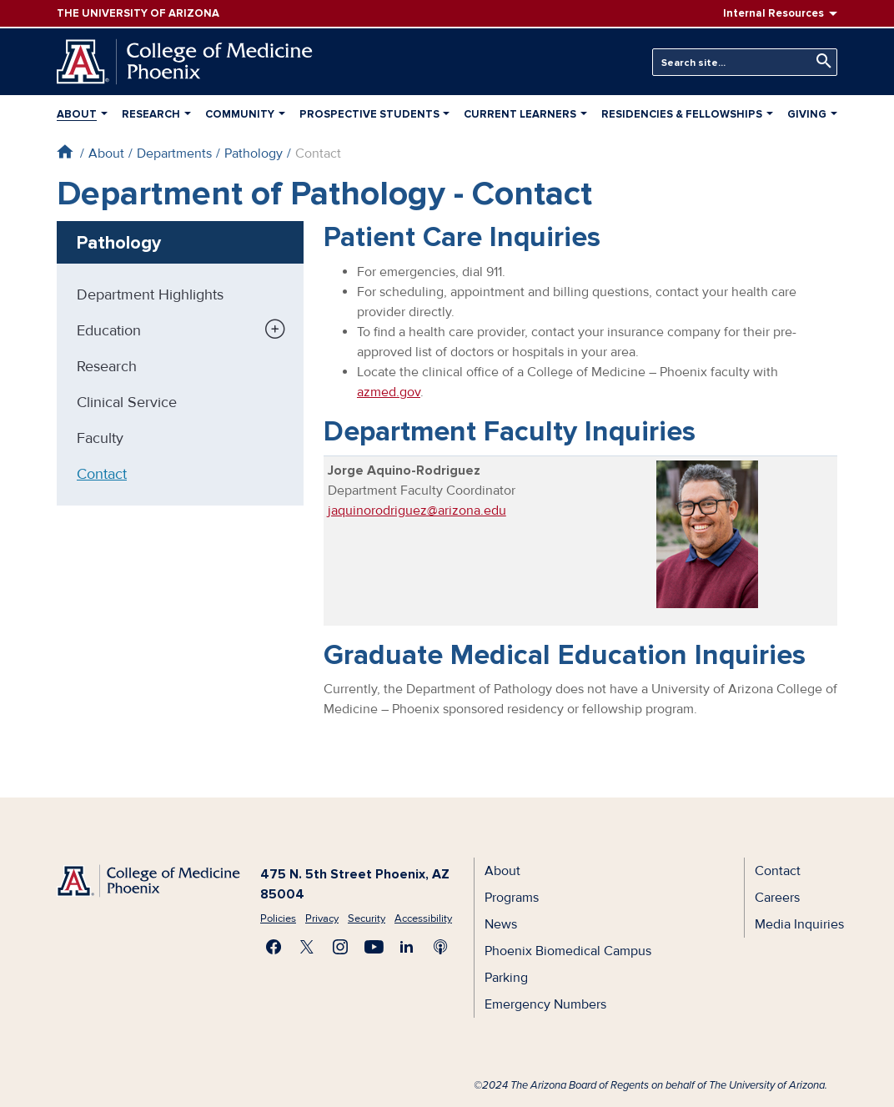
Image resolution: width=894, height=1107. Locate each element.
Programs (512, 897)
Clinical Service (127, 402)
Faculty (100, 438)
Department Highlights (150, 294)
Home (65, 151)
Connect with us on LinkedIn (407, 946)
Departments (174, 153)
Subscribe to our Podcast (440, 946)
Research (151, 114)
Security (366, 918)
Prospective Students (369, 114)
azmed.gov (388, 392)
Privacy (322, 918)
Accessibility (423, 918)
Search (819, 61)
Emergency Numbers (545, 1004)
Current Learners (520, 114)
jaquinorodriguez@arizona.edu (417, 510)
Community (239, 114)
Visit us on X (307, 946)
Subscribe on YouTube (373, 946)
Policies (278, 918)
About (77, 114)
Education (109, 330)
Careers (777, 897)
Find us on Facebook (273, 946)
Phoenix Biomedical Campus (568, 951)
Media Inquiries (799, 924)
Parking (506, 977)
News (501, 924)
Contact (102, 474)
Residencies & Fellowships (681, 114)
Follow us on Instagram (340, 946)
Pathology (253, 153)
